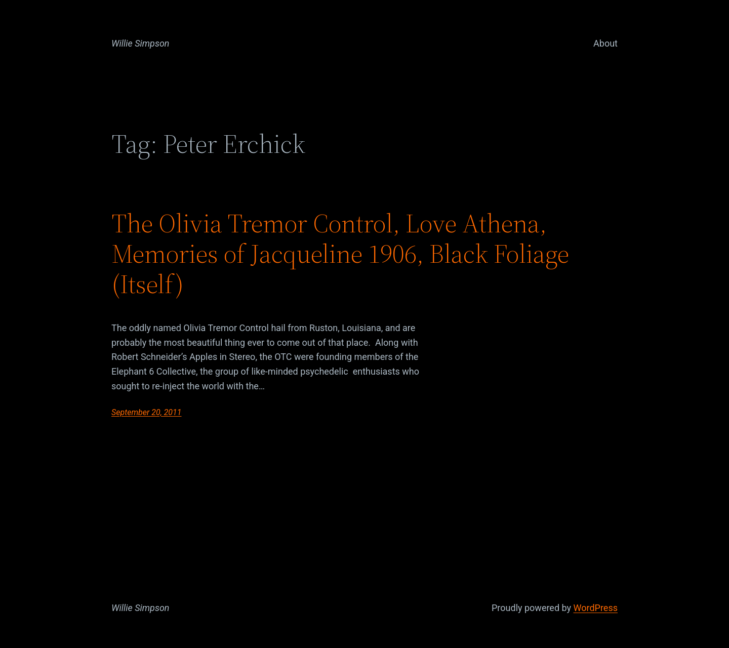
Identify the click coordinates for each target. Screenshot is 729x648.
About (605, 43)
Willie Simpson (140, 43)
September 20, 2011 (146, 412)
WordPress (596, 607)
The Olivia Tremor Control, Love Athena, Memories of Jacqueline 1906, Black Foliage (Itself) (340, 253)
